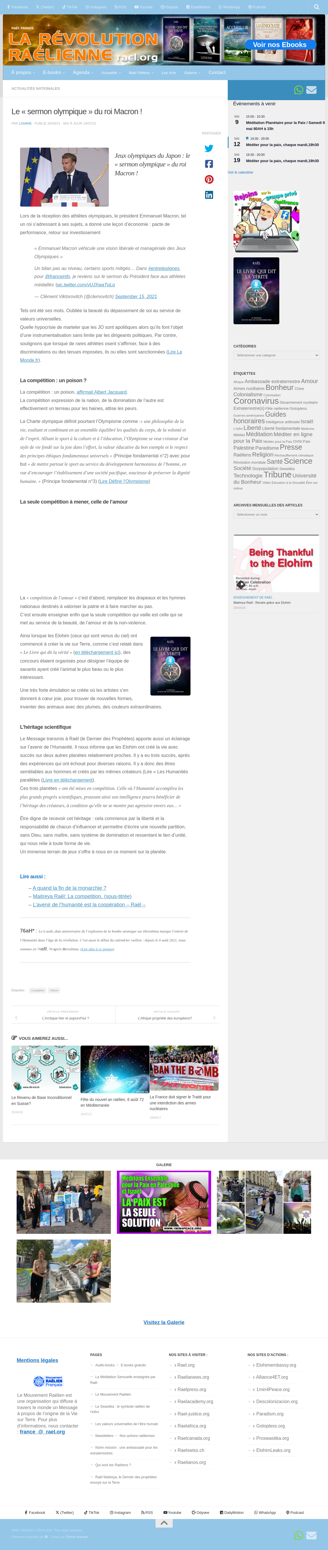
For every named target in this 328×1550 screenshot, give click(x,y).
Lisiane (25, 123)
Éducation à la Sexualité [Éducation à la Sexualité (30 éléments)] (288, 482)
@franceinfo (57, 276)
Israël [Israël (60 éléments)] (307, 421)
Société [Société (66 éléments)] (242, 468)
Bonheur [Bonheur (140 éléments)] (280, 387)
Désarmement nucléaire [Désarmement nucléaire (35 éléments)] (299, 403)
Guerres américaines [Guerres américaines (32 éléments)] (248, 415)
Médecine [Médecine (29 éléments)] (307, 428)
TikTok (69, 7)
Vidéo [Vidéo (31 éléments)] (266, 482)
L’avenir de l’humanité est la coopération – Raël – (89, 905)
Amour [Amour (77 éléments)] (309, 381)
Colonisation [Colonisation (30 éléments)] (272, 395)
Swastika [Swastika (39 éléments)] (287, 469)
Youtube (143, 7)
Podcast (257, 7)
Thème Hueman (77, 1537)
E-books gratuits (133, 1365)
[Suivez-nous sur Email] (311, 90)
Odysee (169, 7)
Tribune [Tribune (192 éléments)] (278, 474)
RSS (120, 7)
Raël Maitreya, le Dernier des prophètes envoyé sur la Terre (123, 1480)
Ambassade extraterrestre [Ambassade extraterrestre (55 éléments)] (272, 381)
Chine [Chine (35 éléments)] (299, 389)
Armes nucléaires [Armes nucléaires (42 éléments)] (249, 388)
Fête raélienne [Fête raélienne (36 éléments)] (277, 408)
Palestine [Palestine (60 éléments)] (243, 448)
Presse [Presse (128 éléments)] (291, 447)
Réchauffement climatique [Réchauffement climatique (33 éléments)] (293, 455)
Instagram (96, 7)
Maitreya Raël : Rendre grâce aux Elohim (262, 602)
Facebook (17, 7)
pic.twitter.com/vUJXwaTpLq (85, 284)
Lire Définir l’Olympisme (124, 481)
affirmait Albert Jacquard (102, 392)
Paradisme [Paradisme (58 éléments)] (267, 448)
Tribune (54, 990)
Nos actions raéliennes (137, 1436)
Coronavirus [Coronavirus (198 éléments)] (256, 400)
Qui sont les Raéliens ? (113, 1465)
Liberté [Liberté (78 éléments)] (252, 428)
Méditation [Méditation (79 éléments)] (259, 434)
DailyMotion (198, 7)
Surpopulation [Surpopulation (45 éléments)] (265, 468)
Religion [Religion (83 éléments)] (263, 454)
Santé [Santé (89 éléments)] (275, 461)
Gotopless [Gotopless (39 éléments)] (298, 408)
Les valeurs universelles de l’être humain (126, 1424)
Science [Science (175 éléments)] (298, 460)
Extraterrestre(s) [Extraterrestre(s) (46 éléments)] (248, 408)
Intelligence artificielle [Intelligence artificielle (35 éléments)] (283, 422)
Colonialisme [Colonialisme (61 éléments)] (247, 394)
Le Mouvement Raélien (113, 1394)
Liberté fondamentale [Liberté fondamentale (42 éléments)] (281, 428)
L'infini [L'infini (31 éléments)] (238, 428)
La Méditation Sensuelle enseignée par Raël (123, 1379)
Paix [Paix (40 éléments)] (306, 441)
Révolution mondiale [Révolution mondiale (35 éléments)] (249, 463)
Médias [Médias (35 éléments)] (239, 435)
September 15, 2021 (136, 296)
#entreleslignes (164, 268)
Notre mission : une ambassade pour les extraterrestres (124, 1450)
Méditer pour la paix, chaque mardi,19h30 (282, 145)
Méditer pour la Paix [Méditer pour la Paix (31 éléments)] (277, 441)
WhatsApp (229, 7)
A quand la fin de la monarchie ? (69, 888)
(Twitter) (45, 7)
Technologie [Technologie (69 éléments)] (248, 476)
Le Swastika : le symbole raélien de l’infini (120, 1409)
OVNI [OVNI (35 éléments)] (297, 442)
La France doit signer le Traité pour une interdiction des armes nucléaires (180, 1103)
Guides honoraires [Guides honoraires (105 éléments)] (259, 418)
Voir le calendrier (240, 172)
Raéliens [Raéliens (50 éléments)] (242, 454)
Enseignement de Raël (253, 597)
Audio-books (105, 1365)
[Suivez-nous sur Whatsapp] (299, 90)
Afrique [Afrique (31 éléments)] (238, 382)
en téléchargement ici (97, 652)
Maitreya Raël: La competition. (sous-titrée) (82, 896)
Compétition (37, 990)
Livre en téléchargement (68, 779)
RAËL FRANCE (22, 28)
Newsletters (104, 1436)
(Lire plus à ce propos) (97, 949)
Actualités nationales (35, 88)
